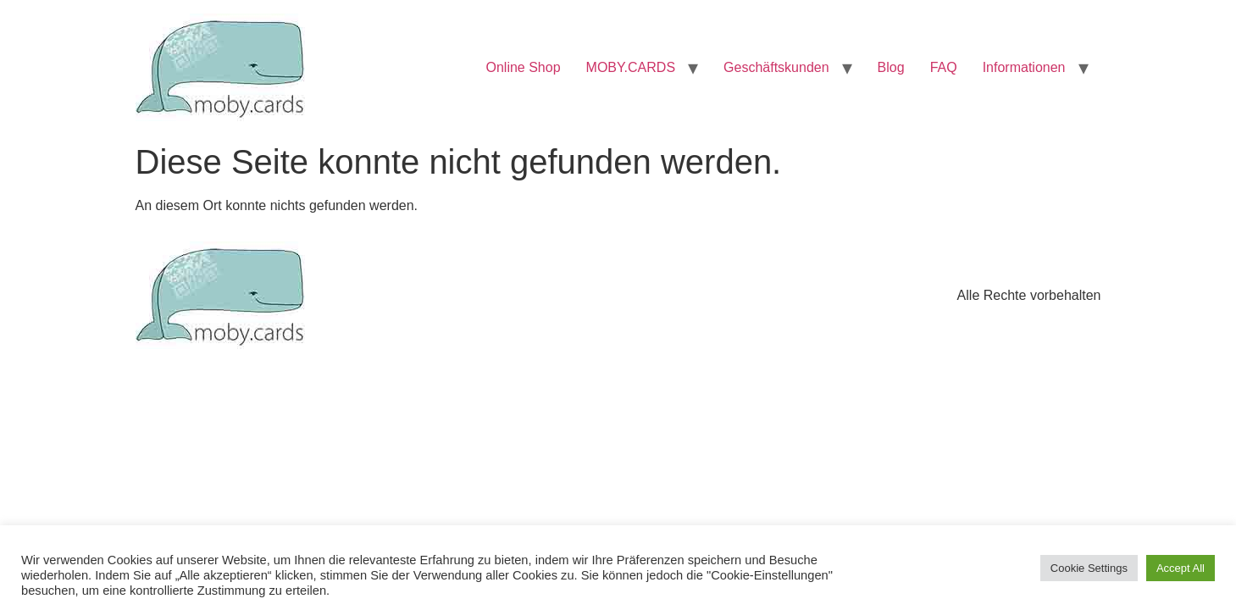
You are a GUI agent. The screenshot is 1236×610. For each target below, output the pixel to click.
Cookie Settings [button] (1089, 568)
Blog (891, 67)
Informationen (1024, 67)
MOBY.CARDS (631, 67)
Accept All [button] (1180, 568)
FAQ (943, 67)
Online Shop (523, 67)
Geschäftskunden (776, 67)
